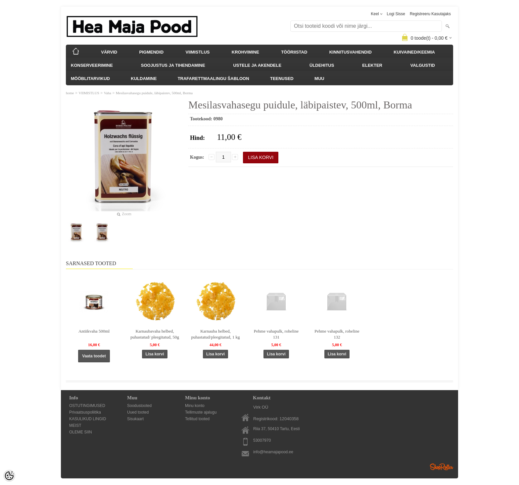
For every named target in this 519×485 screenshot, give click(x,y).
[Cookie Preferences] (9, 476)
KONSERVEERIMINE (92, 65)
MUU (319, 78)
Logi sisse (396, 14)
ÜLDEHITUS (321, 65)
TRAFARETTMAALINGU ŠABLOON (213, 78)
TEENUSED (282, 78)
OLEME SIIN (80, 432)
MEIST (75, 425)
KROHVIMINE (245, 52)
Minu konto (195, 405)
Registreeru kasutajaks (430, 14)
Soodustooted (139, 405)
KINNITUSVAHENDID (350, 52)
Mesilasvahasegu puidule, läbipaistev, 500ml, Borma (154, 93)
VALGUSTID (422, 65)
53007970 (262, 440)
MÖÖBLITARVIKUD (90, 78)
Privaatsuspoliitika (85, 412)
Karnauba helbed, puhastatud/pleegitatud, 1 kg (215, 334)
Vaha (107, 93)
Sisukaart (135, 419)
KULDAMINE (144, 78)
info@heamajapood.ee (273, 452)
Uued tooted (138, 412)
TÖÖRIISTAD (294, 52)
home (70, 93)
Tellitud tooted (197, 419)
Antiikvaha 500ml (94, 331)
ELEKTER (372, 65)
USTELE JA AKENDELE (257, 65)
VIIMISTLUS (198, 52)
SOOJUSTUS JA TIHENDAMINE (173, 65)
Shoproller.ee (441, 467)
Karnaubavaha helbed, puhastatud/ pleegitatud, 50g (154, 334)
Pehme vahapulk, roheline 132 (336, 334)
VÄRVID (109, 52)
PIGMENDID (151, 52)
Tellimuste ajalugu (200, 412)
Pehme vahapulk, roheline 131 (276, 334)
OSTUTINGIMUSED (87, 405)
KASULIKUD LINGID (87, 419)
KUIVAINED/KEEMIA (414, 52)
